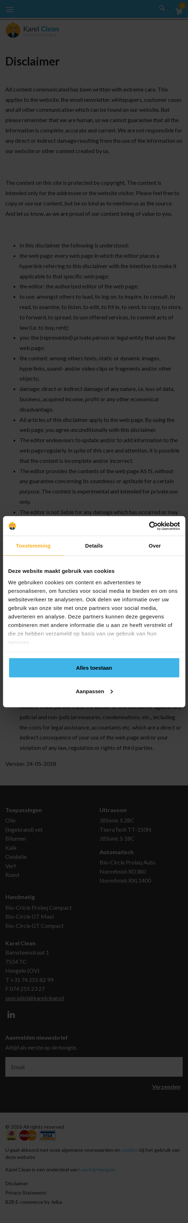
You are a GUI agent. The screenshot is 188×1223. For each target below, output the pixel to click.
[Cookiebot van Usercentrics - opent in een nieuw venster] (149, 526)
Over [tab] (155, 546)
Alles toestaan (94, 668)
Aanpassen (94, 691)
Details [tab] (94, 546)
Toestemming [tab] (33, 546)
